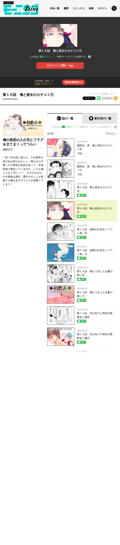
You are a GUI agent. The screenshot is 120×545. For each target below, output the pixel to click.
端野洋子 (8, 149)
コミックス (79, 8)
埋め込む (108, 98)
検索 (91, 8)
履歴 (66, 8)
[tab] (64, 118)
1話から (112, 134)
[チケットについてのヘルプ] (89, 57)
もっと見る (81, 351)
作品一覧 (54, 8)
